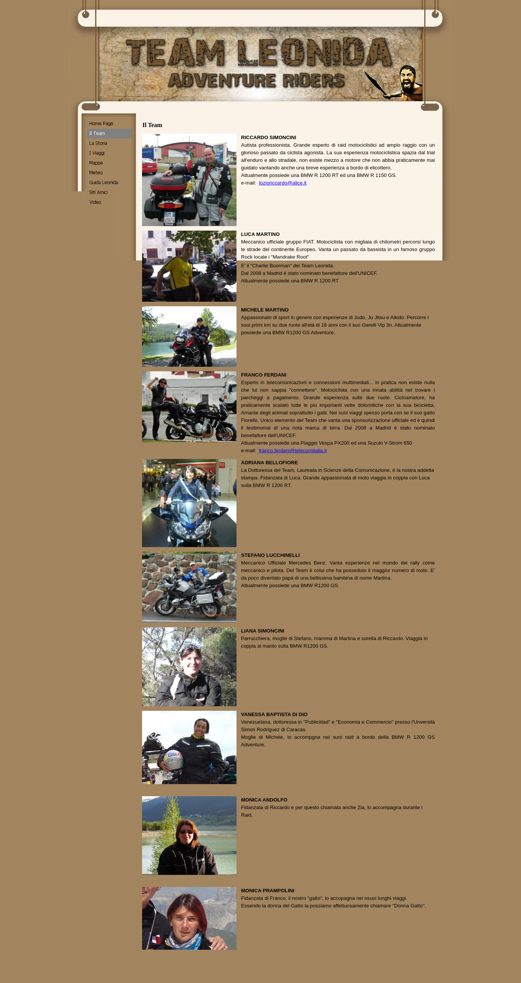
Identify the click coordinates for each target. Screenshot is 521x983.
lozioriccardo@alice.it (282, 183)
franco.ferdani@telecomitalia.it (292, 450)
